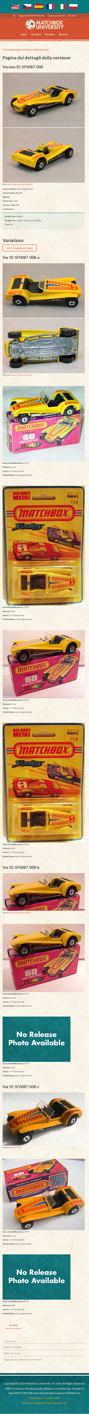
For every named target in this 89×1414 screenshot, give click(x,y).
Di (14, 15)
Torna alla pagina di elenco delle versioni (26, 49)
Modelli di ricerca (13, 1347)
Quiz (24, 34)
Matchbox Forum (16, 1147)
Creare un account (56, 15)
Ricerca (63, 34)
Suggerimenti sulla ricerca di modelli (22, 1359)
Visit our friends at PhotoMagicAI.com (44, 1403)
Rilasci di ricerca (12, 1353)
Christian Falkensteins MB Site (20, 912)
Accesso (72, 15)
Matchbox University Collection (21, 184)
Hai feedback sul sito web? (44, 1398)
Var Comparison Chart (20, 248)
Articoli (36, 34)
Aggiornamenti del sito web (31, 15)
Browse (50, 34)
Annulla (13, 1325)
